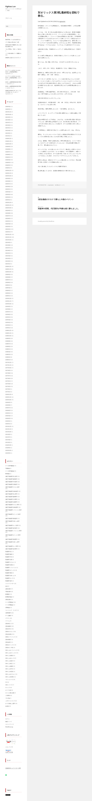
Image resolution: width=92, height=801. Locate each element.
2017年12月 (8, 362)
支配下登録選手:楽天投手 (11, 528)
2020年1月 (8, 296)
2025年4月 (8, 130)
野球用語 (7, 473)
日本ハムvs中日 (9, 669)
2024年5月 (8, 157)
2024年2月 (8, 165)
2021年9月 (8, 242)
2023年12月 (8, 170)
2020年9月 (8, 274)
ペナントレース (9, 679)
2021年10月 (8, 240)
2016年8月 (8, 405)
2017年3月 (8, 386)
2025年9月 (8, 117)
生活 (6, 586)
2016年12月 (8, 394)
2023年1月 (8, 200)
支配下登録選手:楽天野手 (11, 549)
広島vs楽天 (8, 642)
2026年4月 (8, 106)
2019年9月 (8, 306)
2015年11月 (8, 429)
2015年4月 (8, 439)
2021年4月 (8, 256)
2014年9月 (8, 447)
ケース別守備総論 (9, 465)
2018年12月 (8, 330)
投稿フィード (8, 721)
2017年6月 (8, 378)
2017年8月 (8, 373)
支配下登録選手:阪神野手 (11, 496)
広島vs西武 (8, 639)
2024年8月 (8, 149)
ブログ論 (7, 698)
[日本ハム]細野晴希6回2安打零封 (13, 82)
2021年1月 (8, 264)
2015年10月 (8, 431)
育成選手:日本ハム (9, 575)
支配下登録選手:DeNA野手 (11, 507)
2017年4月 (8, 383)
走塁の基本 (8, 589)
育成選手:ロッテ (9, 578)
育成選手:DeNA (9, 565)
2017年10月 (8, 367)
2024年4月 (8, 160)
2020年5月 (8, 285)
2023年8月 (8, 181)
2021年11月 (8, 237)
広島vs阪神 (8, 626)
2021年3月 (8, 258)
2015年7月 (8, 437)
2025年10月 (8, 114)
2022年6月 (8, 218)
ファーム (7, 621)
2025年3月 (8, 133)
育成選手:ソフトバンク (10, 567)
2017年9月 (8, 370)
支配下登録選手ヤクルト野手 (12, 504)
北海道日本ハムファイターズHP (13, 768)
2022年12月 (8, 202)
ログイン (7, 719)
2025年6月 (8, 125)
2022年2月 (8, 229)
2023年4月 (8, 192)
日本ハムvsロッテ (9, 658)
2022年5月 (8, 221)
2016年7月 (8, 407)
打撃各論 (7, 607)
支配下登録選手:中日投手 (11, 481)
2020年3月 (8, 290)
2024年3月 (8, 162)
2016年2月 (8, 421)
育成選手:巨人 (8, 551)
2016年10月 (8, 399)
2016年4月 (8, 415)
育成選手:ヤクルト (9, 562)
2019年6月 (8, 314)
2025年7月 (8, 122)
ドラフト (7, 618)
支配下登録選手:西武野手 (11, 539)
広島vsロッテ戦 (9, 647)
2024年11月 (8, 141)
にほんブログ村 (9, 752)
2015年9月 (8, 434)
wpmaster (62, 21)
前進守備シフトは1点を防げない (13, 39)
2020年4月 (8, 288)
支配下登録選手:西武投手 (11, 518)
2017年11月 (8, 365)
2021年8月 (8, 245)
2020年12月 (8, 266)
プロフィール (8, 18)
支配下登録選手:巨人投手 (11, 476)
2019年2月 (8, 325)
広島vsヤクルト (9, 631)
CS (6, 682)
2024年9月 (8, 146)
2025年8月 (8, 120)
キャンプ (7, 687)
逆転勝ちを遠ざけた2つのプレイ (13, 57)
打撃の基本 (8, 599)
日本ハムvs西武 (9, 655)
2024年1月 (8, 168)
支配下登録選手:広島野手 (11, 502)
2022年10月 (8, 208)
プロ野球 (7, 695)
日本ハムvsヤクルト (10, 674)
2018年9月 (8, 338)
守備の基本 (8, 591)
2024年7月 (8, 152)
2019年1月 (8, 327)
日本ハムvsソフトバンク (11, 650)
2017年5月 (8, 381)
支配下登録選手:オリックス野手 (13, 535)
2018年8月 (8, 341)
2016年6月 (8, 410)
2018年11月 (8, 333)
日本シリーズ (8, 685)
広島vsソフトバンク (10, 637)
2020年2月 (8, 293)
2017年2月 (8, 389)
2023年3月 (8, 194)
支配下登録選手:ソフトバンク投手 (13, 510)
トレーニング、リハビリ (11, 610)
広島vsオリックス (9, 645)
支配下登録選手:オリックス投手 (13, 514)
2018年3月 (8, 354)
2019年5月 (8, 317)
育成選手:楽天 (8, 581)
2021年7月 (8, 248)
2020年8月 (8, 277)
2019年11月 (8, 301)
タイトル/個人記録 (9, 693)
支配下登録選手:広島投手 (11, 484)
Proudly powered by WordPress (46, 221)
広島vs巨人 (8, 623)
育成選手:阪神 (8, 554)
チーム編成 (8, 615)
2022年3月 (8, 226)
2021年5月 (8, 253)
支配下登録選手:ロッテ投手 (11, 525)
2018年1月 (8, 359)
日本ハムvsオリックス (10, 653)
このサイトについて (10, 701)
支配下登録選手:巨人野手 (11, 494)
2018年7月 (8, 343)
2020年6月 (8, 282)
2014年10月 (8, 445)
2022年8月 (8, 213)
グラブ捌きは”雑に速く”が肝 (12, 42)
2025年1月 (8, 136)
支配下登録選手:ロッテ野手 (11, 546)
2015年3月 (8, 442)
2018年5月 (8, 349)
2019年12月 (8, 298)
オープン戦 (8, 690)
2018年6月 (8, 346)
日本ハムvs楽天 (9, 661)
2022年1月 (8, 232)
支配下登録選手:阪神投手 (11, 479)
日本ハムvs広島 (9, 671)
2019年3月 (8, 322)
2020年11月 (8, 269)
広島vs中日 (8, 629)
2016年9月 (8, 402)
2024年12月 (8, 138)
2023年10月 (8, 176)
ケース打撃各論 (9, 602)
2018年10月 (8, 335)
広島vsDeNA (8, 634)
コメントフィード (9, 724)
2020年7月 (8, 280)
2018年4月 (8, 351)
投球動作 (7, 594)
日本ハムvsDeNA (9, 677)
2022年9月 (8, 210)
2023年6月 (8, 186)
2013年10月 (8, 450)
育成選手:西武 (8, 573)
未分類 (7, 706)
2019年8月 (8, 309)
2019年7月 (8, 311)
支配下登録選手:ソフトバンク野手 (13, 530)
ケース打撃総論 (9, 605)
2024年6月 (8, 154)
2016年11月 (8, 397)
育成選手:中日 (8, 557)
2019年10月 (8, 303)
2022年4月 (8, 224)
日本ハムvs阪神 (9, 666)
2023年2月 (8, 197)
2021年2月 (8, 261)
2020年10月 (8, 272)
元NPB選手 (8, 613)
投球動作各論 (8, 597)
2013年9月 (8, 453)
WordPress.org (9, 727)
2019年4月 (8, 319)
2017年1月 (8, 391)
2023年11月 (8, 173)
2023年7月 (8, 184)
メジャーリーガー (9, 583)
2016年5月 (8, 413)
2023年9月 (8, 178)
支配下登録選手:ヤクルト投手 (12, 487)
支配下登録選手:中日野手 (11, 499)
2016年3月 (8, 418)
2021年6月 (8, 250)
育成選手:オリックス (10, 570)
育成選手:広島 (8, 559)
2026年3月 (8, 109)
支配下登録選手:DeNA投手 (11, 491)
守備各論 (7, 468)
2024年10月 (8, 144)
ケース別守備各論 (9, 471)
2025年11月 (8, 112)
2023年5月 (8, 189)
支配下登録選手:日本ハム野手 (12, 542)
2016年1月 (8, 423)
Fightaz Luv (10, 6)
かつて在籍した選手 (10, 703)
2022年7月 (8, 216)
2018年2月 (8, 357)
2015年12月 (8, 426)
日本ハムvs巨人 (9, 663)
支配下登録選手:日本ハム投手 (12, 521)
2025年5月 (8, 128)
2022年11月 (8, 205)
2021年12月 (8, 234)
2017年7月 (8, 375)
